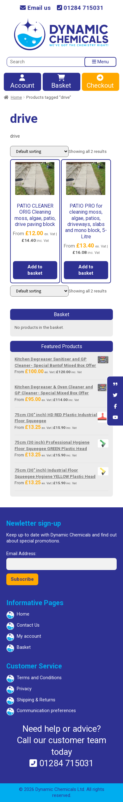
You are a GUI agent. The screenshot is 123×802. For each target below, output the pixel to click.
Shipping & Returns (36, 700)
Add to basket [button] (35, 270)
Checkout (100, 82)
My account (29, 636)
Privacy (24, 689)
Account (22, 82)
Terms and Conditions (39, 677)
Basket (61, 82)
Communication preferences (46, 710)
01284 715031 (80, 8)
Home (16, 97)
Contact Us (28, 625)
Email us (35, 8)
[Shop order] (39, 151)
